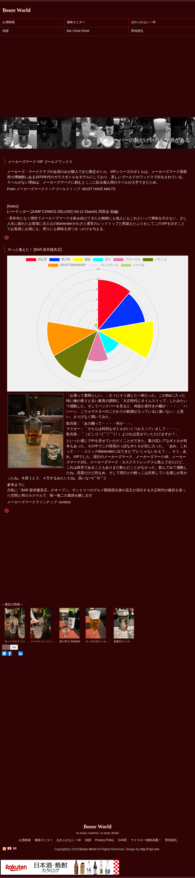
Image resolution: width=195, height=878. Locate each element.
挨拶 (6, 31)
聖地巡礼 (137, 31)
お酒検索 (9, 22)
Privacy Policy (104, 840)
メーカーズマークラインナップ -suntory (39, 502)
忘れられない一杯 (143, 22)
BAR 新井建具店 (48, 249)
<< (6, 647)
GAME (122, 840)
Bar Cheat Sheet (78, 31)
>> (14, 647)
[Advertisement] (97, 79)
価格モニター (76, 22)
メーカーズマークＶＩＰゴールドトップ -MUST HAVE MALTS (65, 189)
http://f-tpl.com (149, 849)
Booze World (16, 10)
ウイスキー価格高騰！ (146, 840)
